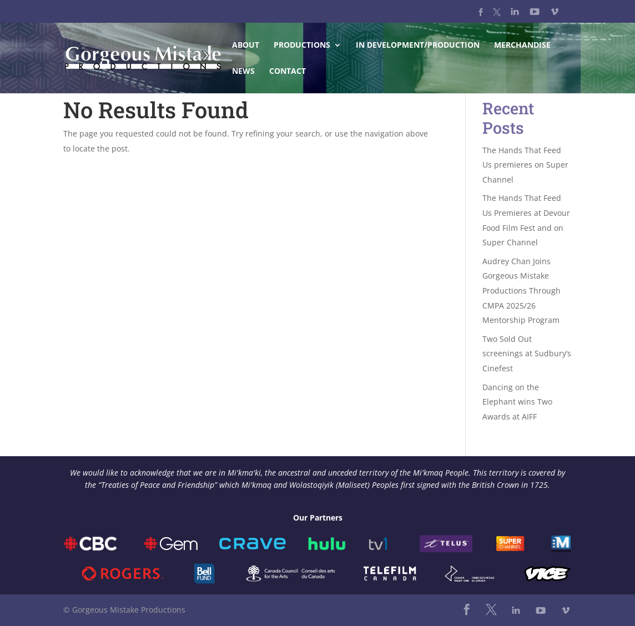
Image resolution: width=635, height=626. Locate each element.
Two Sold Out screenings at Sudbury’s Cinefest (526, 353)
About (245, 45)
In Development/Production (418, 45)
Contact (287, 71)
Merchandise (522, 45)
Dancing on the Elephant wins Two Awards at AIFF (517, 402)
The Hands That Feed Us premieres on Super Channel (525, 165)
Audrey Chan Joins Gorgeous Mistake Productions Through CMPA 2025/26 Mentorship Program (521, 290)
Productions (302, 45)
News (243, 71)
